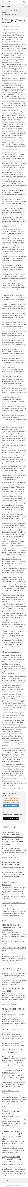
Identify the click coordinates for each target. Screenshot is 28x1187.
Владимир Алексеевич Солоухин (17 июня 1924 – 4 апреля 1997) (13, 1159)
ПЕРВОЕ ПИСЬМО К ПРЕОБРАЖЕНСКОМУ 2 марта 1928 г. (12, 927)
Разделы (16, 1180)
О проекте (10, 1180)
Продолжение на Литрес (11, 818)
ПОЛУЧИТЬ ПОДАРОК (10, 805)
